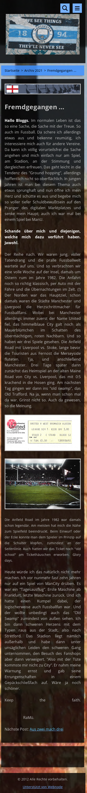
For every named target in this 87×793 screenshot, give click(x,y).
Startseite (12, 70)
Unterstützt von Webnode (43, 787)
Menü (77, 8)
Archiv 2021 (33, 70)
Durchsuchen (65, 8)
